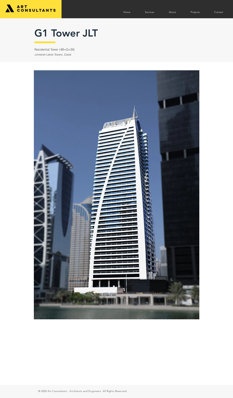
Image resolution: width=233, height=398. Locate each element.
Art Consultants (37, 8)
